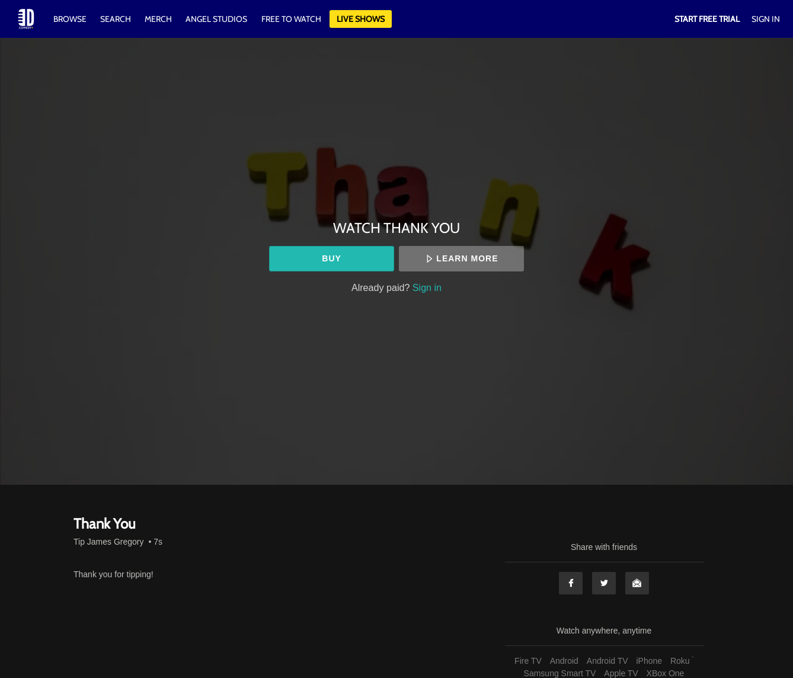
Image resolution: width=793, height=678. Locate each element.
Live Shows (361, 19)
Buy (331, 258)
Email (637, 583)
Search (116, 19)
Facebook (570, 583)
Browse (70, 19)
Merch (158, 19)
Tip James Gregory (108, 541)
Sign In (766, 19)
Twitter (603, 583)
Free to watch (291, 19)
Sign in (427, 287)
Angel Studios (216, 19)
